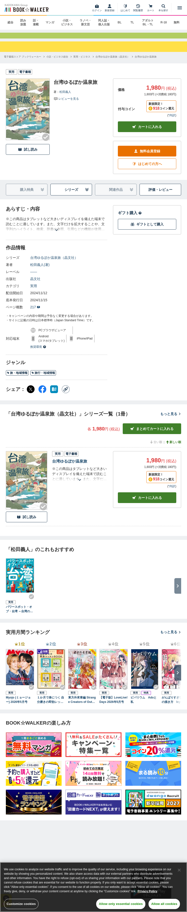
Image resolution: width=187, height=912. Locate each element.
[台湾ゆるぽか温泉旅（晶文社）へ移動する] (112, 61)
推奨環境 (38, 351)
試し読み (27, 154)
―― (33, 276)
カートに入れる (147, 131)
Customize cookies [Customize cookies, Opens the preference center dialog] (21, 904)
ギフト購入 (130, 217)
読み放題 (23, 22)
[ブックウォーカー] (26, 8)
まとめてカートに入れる (152, 433)
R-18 (163, 22)
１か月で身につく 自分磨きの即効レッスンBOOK (50, 704)
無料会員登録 (147, 156)
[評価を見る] (66, 102)
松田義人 (65, 96)
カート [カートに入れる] (147, 502)
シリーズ (77, 194)
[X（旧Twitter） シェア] (30, 393)
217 (35, 312)
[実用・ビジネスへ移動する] (81, 61)
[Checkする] (46, 142)
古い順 (156, 447)
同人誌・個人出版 (104, 22)
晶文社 (35, 283)
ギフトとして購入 (147, 229)
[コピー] (65, 393)
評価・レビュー (160, 194)
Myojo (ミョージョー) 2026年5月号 (18, 704)
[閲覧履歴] (138, 8)
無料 (176, 22)
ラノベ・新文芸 (85, 22)
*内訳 (171, 120)
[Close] (179, 870)
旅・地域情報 (17, 377)
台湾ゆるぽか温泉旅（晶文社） (54, 262)
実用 (33, 290)
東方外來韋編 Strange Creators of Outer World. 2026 (82, 704)
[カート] (151, 8)
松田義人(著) (39, 269)
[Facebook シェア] (42, 393)
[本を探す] (163, 8)
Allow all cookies (164, 904)
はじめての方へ (147, 168)
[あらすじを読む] (56, 228)
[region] (93, 887)
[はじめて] (125, 8)
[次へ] (177, 677)
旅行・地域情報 (43, 377)
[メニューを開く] (179, 7)
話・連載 (36, 22)
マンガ (50, 22)
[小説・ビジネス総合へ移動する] (57, 61)
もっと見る (170, 418)
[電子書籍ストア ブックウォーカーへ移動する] (22, 61)
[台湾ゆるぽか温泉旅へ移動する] (146, 61)
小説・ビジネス (67, 22)
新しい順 (173, 447)
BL (120, 22)
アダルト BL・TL (148, 22)
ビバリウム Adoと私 (144, 704)
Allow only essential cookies (121, 904)
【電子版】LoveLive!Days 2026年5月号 (113, 704)
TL (132, 22)
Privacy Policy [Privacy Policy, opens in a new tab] (147, 891)
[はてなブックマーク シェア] (54, 393)
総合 (10, 22)
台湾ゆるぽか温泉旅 (69, 466)
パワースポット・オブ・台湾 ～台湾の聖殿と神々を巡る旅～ (19, 614)
